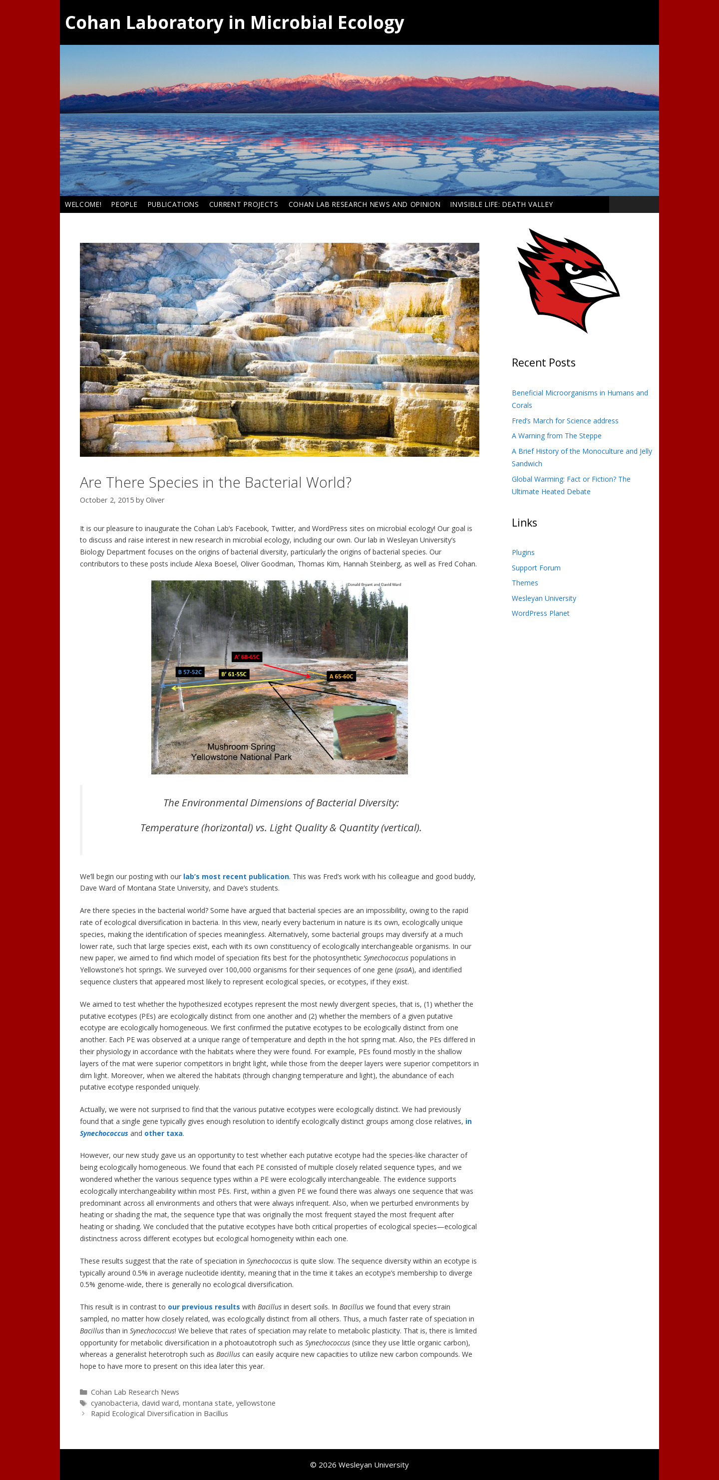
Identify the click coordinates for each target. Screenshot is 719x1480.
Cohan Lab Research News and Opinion (365, 204)
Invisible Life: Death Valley (501, 204)
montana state (207, 1403)
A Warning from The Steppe (557, 435)
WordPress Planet (541, 613)
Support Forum (536, 567)
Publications (173, 204)
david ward (160, 1403)
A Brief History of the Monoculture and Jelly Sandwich (582, 457)
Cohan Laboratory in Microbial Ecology (234, 22)
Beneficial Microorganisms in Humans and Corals (580, 399)
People (124, 204)
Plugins (523, 552)
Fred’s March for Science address (565, 420)
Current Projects (244, 204)
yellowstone (256, 1403)
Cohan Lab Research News (135, 1392)
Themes (525, 582)
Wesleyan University (544, 598)
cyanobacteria (114, 1403)
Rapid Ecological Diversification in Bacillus (159, 1413)
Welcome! (83, 204)
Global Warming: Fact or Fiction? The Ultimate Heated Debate (571, 485)
